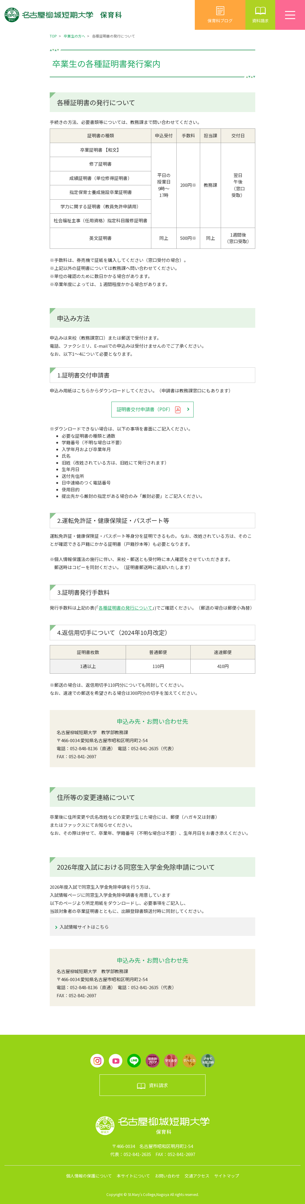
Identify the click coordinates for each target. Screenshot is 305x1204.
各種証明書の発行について (125, 608)
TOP (53, 35)
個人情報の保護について (89, 1176)
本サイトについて (133, 1176)
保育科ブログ (220, 15)
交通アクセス (197, 1176)
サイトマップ (226, 1176)
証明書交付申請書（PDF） (148, 410)
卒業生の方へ (74, 35)
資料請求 (260, 15)
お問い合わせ (167, 1176)
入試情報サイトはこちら (84, 927)
